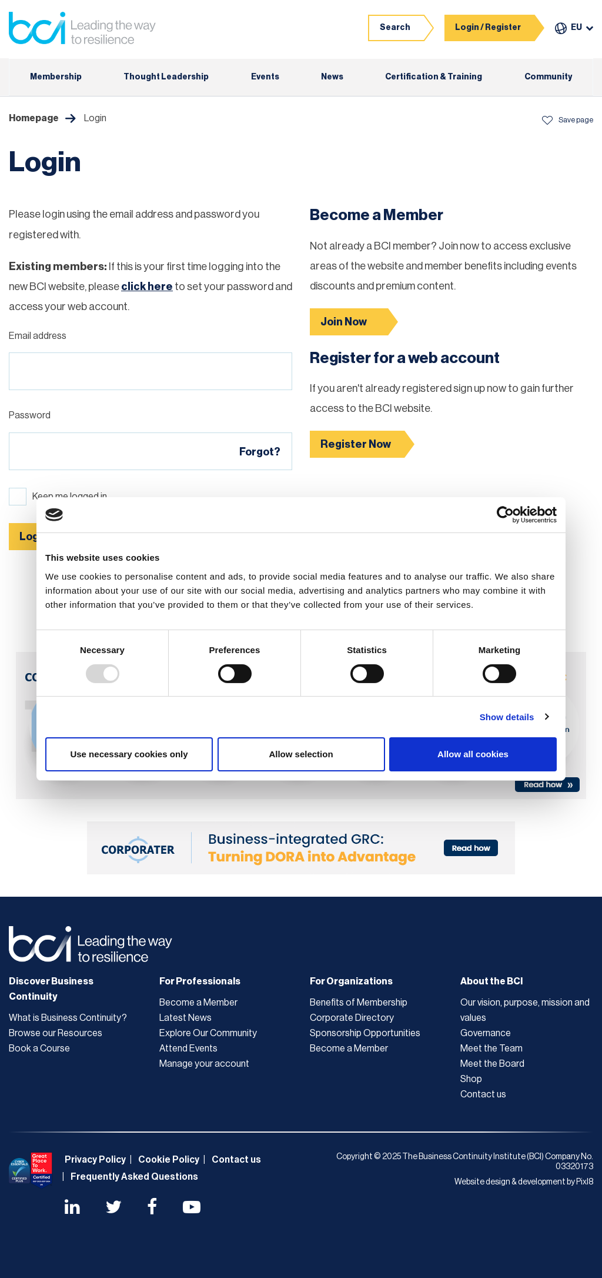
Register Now (355, 444)
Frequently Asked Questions (134, 1177)
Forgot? (259, 452)
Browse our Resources (55, 1033)
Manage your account (204, 1064)
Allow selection (301, 754)
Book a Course (39, 1048)
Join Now (343, 322)
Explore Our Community (208, 1033)
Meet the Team (491, 1048)
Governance (485, 1033)
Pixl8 (584, 1182)
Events (265, 77)
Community (548, 77)
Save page (567, 120)
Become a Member (198, 1002)
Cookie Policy (168, 1159)
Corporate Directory (352, 1018)
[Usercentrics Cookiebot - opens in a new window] (505, 515)
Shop (471, 1079)
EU (576, 28)
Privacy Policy (95, 1159)
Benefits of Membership (358, 1002)
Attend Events (188, 1048)
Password (30, 415)
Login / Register (488, 28)
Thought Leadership (166, 77)
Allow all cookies (473, 754)
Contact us (483, 1094)
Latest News (185, 1018)
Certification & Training (433, 77)
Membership (56, 77)
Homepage (34, 118)
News (332, 77)
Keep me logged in (69, 496)
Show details (507, 717)
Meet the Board (492, 1064)
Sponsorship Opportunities (365, 1033)
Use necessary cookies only (129, 754)
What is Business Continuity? (68, 1018)
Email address (37, 336)
